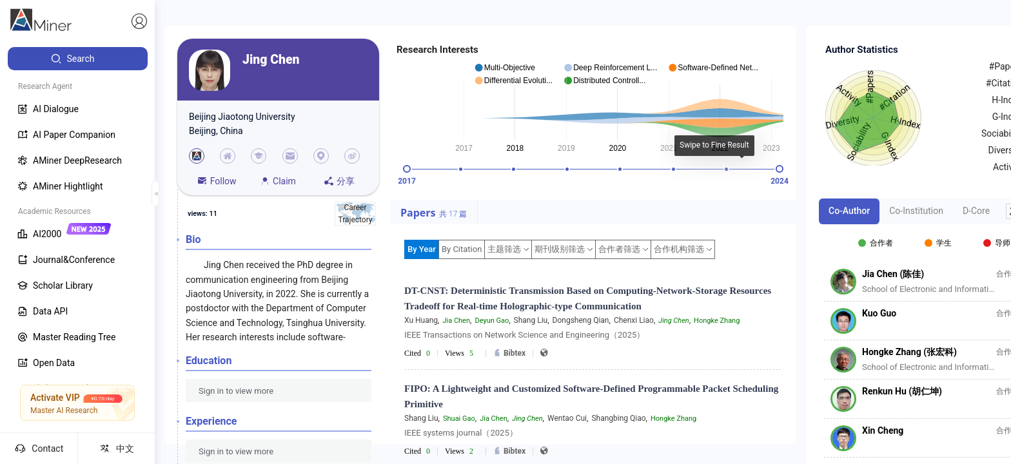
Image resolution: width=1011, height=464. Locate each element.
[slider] (406, 168)
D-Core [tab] (976, 211)
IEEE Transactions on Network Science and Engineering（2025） (524, 335)
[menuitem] (78, 58)
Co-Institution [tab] (916, 211)
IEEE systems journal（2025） (461, 433)
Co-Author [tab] (849, 211)
